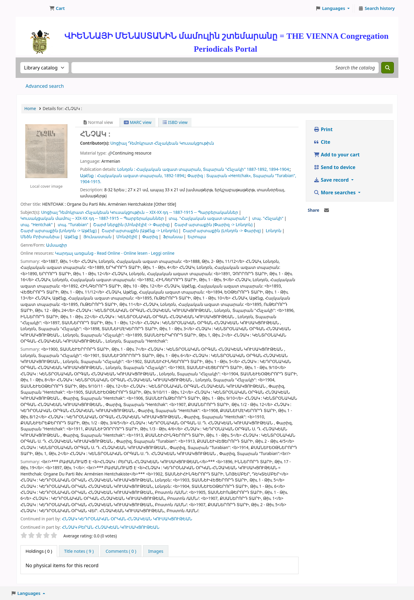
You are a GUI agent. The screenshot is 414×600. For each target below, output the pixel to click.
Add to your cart (337, 154)
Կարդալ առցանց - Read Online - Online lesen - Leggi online (114, 253)
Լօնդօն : (126, 169)
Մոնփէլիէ (126, 236)
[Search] (387, 67)
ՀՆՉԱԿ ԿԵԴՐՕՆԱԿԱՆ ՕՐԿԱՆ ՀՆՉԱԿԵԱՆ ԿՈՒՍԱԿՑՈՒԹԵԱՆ (127, 519)
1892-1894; (174, 175)
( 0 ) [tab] (39, 551)
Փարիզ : (196, 175)
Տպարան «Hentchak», (229, 175)
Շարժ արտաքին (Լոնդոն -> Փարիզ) (222, 230)
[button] (57, 8)
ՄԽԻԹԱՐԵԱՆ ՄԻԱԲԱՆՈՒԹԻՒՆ (32, 8)
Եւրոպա (197, 236)
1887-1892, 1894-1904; (268, 169)
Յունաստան (97, 236)
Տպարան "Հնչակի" (224, 169)
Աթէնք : (88, 175)
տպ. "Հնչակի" (267, 218)
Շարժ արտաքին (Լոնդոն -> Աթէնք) (58, 230)
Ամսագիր (56, 245)
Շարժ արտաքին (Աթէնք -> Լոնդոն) (140, 230)
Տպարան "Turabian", (274, 175)
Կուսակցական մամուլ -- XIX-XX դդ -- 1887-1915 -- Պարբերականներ (92, 218)
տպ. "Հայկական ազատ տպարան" (208, 218)
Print (323, 129)
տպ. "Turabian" (73, 224)
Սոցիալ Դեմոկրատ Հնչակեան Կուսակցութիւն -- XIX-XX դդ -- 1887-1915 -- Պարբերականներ (139, 212)
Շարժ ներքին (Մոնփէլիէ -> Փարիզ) (131, 224)
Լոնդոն (273, 230)
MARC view (138, 122)
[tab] (79, 551)
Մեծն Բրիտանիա (40, 236)
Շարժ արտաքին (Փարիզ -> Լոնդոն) (213, 224)
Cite (322, 142)
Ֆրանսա (173, 236)
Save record (332, 180)
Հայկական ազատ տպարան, (169, 169)
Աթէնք (71, 236)
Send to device (334, 167)
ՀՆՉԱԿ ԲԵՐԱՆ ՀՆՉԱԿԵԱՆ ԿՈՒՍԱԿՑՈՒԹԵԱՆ (111, 527)
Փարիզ (150, 236)
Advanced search (45, 86)
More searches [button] (335, 192)
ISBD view (175, 122)
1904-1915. (90, 181)
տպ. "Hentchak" (36, 224)
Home (30, 108)
